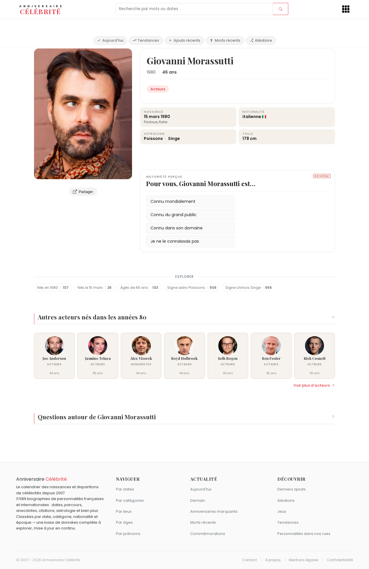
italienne (251, 116)
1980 (151, 72)
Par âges (124, 522)
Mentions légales (304, 560)
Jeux (281, 511)
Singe (174, 138)
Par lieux (123, 511)
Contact (249, 560)
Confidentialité (340, 560)
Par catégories (130, 500)
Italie (163, 121)
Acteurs (62, 41)
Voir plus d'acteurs (314, 385)
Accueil (43, 41)
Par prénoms (128, 533)
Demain (197, 500)
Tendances (146, 24)
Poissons (154, 138)
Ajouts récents (184, 24)
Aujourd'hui (110, 24)
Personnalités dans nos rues (303, 533)
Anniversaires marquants (214, 511)
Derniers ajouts (291, 489)
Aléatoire (261, 24)
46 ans (169, 72)
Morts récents (225, 24)
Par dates (125, 489)
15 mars (152, 116)
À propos (273, 560)
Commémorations (207, 533)
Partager (83, 191)
